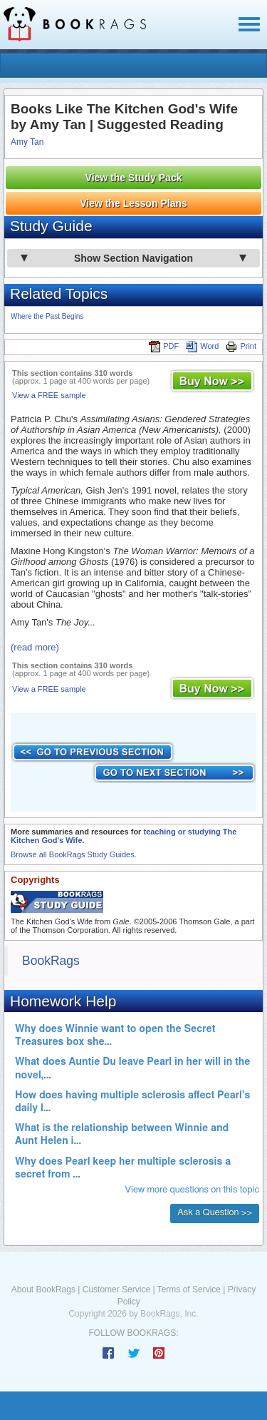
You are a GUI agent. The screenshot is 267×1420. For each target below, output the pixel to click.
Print (241, 346)
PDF (164, 346)
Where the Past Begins (47, 316)
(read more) (35, 647)
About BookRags (43, 1289)
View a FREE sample (49, 395)
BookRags (51, 961)
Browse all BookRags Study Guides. (74, 854)
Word (202, 346)
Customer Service (116, 1289)
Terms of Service (189, 1289)
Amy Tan (27, 142)
